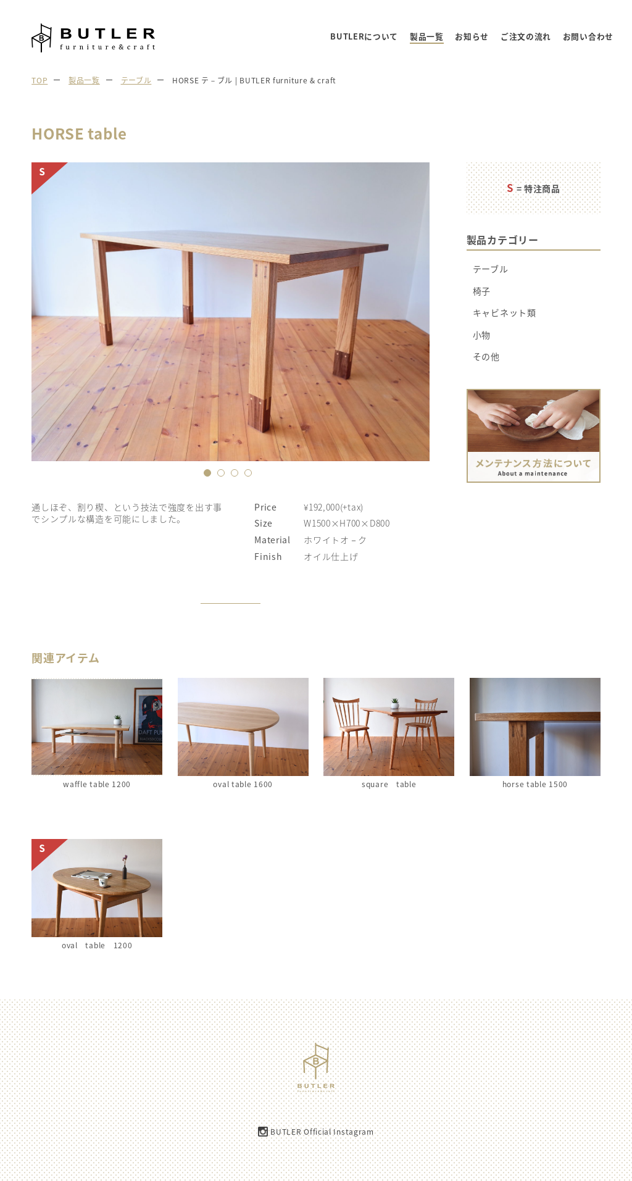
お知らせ (472, 36)
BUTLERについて (364, 36)
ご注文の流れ (526, 36)
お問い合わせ (588, 36)
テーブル (491, 269)
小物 (482, 335)
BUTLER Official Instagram (322, 1132)
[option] (230, 311)
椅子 (482, 291)
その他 (486, 356)
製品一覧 (427, 36)
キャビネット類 (504, 313)
